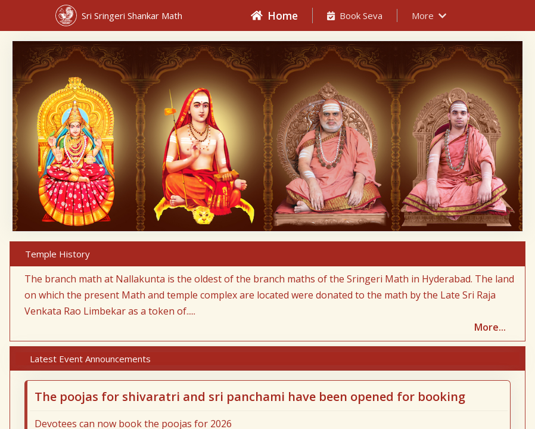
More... (490, 327)
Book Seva (354, 15)
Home (274, 15)
